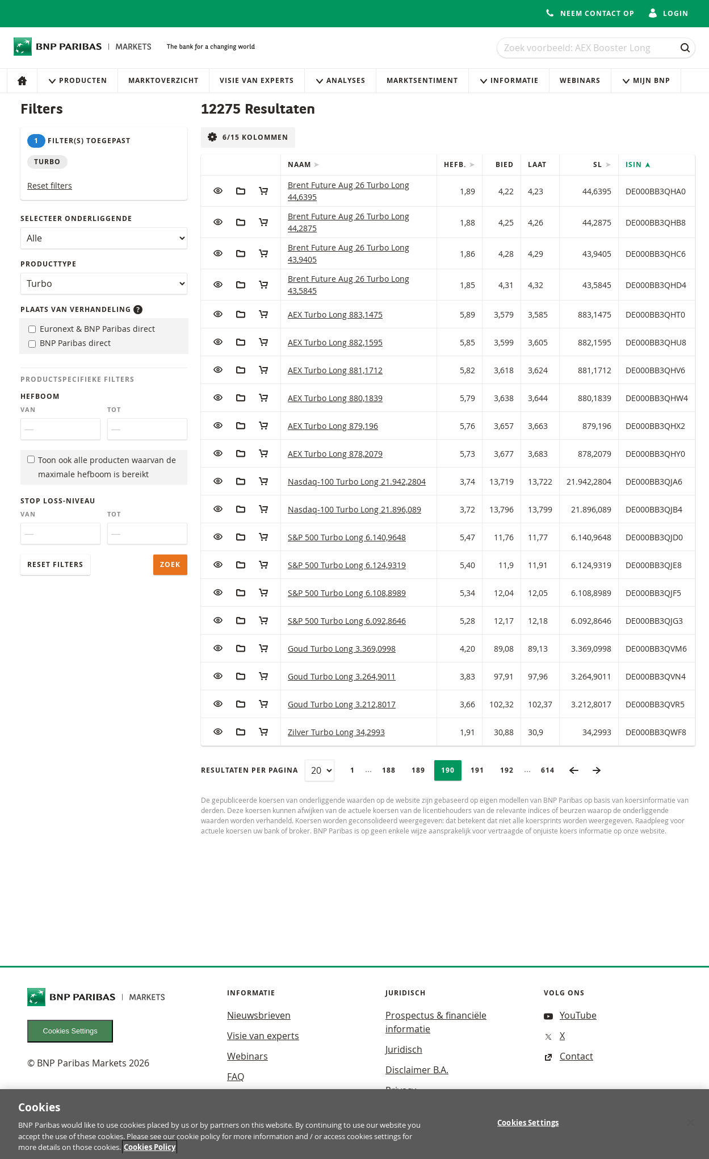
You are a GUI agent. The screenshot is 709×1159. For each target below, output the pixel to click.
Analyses (340, 80)
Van (28, 409)
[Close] (690, 1126)
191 (481, 770)
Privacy (400, 1090)
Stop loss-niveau (57, 501)
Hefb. (456, 164)
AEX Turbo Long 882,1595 (335, 342)
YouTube (570, 1015)
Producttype (48, 264)
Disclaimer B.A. (416, 1070)
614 (551, 770)
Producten (77, 80)
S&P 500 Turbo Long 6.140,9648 (347, 537)
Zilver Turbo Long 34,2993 (336, 732)
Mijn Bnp (646, 80)
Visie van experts (257, 80)
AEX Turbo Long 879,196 (333, 425)
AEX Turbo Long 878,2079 (335, 453)
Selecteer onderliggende (76, 218)
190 (451, 770)
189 (422, 770)
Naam (300, 164)
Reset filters (49, 185)
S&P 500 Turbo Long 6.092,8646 (347, 620)
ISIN (635, 164)
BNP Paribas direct (69, 342)
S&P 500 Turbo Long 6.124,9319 (347, 565)
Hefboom (40, 396)
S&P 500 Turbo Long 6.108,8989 (347, 592)
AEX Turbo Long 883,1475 (335, 314)
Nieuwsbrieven (259, 1015)
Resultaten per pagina (249, 770)
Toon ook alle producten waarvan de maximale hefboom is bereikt (101, 467)
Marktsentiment (422, 80)
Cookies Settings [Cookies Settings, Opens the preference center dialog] (528, 1127)
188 (392, 770)
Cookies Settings (70, 1031)
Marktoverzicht (163, 80)
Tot (114, 409)
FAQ (235, 1076)
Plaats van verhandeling (81, 309)
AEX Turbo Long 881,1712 (335, 370)
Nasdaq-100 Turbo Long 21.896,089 (354, 509)
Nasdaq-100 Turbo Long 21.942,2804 (357, 481)
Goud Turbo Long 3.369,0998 (342, 648)
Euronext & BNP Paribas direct (91, 328)
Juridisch (403, 1049)
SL (599, 164)
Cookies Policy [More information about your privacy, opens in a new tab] (149, 1152)
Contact (568, 1056)
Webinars (580, 80)
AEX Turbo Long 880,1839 (335, 398)
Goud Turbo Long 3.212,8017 (342, 704)
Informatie (509, 80)
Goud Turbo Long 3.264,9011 (342, 676)
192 (510, 770)
